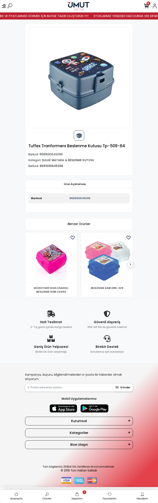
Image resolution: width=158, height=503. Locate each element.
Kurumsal (79, 421)
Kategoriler (79, 432)
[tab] (75, 184)
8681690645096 (79, 198)
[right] (130, 264)
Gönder (123, 387)
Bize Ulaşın (79, 444)
